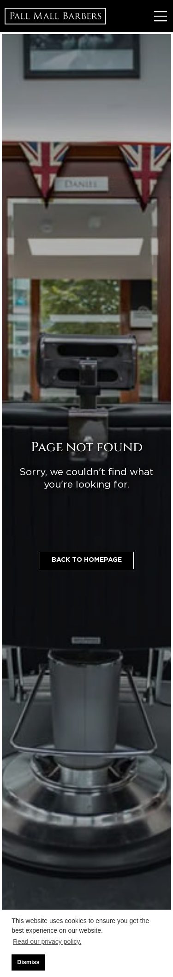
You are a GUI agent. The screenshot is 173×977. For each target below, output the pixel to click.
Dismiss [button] (28, 962)
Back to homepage (87, 560)
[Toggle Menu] (160, 16)
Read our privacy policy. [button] (47, 941)
